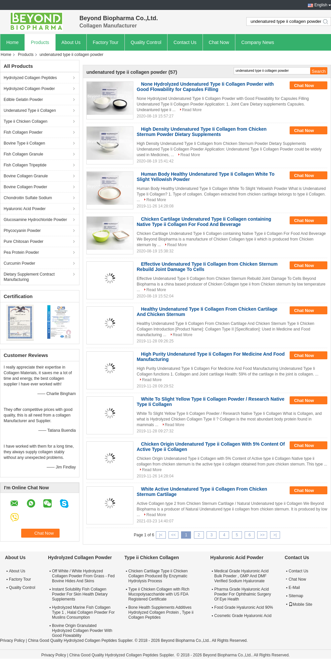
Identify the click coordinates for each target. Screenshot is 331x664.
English (320, 5)
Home (12, 42)
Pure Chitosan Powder (23, 241)
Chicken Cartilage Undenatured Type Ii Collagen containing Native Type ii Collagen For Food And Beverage (204, 221)
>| (275, 535)
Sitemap (296, 596)
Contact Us (184, 42)
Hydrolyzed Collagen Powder (29, 88)
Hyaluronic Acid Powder (25, 208)
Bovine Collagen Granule (26, 176)
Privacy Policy (12, 640)
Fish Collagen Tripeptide (25, 165)
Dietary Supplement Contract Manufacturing (29, 277)
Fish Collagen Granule (23, 154)
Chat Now (219, 42)
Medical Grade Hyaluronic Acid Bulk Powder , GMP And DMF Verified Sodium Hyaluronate (241, 576)
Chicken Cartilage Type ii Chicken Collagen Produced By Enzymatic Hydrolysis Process (158, 576)
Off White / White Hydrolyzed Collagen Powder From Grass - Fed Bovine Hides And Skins (83, 576)
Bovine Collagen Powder (25, 187)
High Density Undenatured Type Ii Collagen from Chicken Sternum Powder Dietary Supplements (201, 131)
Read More (192, 110)
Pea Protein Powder (21, 252)
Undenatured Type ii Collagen (30, 110)
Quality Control (146, 42)
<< (173, 535)
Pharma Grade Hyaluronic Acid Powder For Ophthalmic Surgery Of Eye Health (242, 594)
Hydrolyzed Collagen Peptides (30, 77)
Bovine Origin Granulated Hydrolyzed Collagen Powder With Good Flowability (82, 630)
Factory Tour (105, 42)
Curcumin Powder (19, 263)
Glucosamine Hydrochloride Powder (35, 219)
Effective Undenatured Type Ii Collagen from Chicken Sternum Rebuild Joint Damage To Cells (207, 266)
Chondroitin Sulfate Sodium (28, 198)
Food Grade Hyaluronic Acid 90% (243, 607)
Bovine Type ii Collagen (24, 143)
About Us (71, 42)
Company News (257, 42)
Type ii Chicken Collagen (25, 121)
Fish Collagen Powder (23, 132)
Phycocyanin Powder (22, 230)
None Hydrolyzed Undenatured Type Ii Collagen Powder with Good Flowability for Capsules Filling (205, 86)
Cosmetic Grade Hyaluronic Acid (242, 615)
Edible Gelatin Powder (23, 99)
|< (161, 535)
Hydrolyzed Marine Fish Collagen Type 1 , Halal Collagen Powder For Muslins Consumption (83, 612)
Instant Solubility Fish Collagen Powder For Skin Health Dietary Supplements (80, 594)
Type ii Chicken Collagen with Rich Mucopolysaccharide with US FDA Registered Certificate (158, 594)
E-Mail (294, 587)
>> (262, 535)
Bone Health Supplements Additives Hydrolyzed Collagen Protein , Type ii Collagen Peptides (161, 612)
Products (40, 42)
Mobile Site (300, 604)
